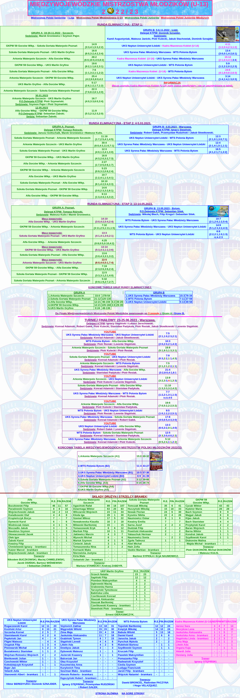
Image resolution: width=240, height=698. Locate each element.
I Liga (71, 17)
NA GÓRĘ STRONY (133, 693)
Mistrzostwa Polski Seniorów (48, 17)
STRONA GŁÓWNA (106, 693)
